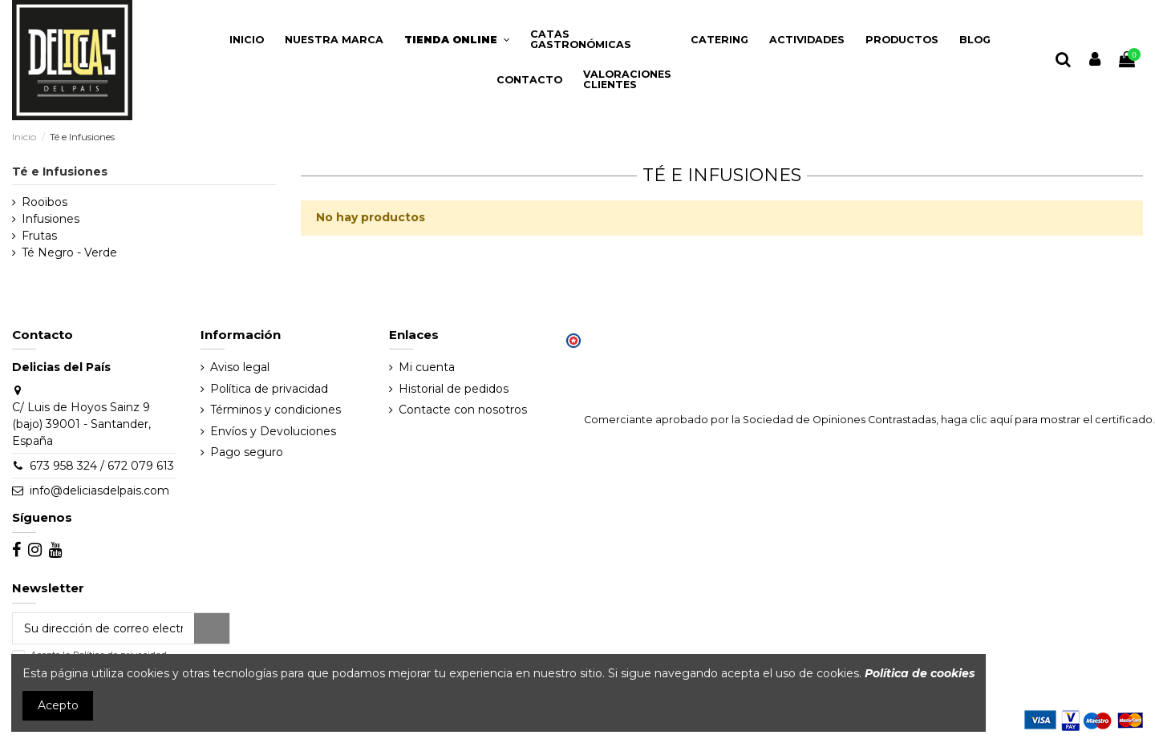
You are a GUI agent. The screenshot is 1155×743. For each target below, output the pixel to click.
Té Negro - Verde (69, 252)
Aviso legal (240, 367)
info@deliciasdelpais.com (99, 490)
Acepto (58, 705)
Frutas (39, 235)
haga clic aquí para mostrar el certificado (1047, 420)
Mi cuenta (427, 367)
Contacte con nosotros (463, 409)
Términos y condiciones (275, 409)
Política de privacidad (269, 389)
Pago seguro (246, 452)
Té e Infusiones (59, 171)
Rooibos (44, 202)
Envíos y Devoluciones (273, 431)
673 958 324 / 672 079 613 (102, 465)
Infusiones (50, 219)
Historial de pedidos (454, 389)
